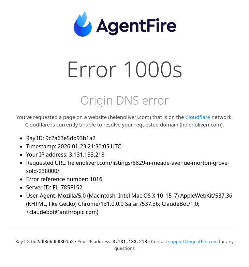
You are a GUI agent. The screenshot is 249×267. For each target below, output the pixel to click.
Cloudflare (197, 117)
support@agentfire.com (193, 241)
